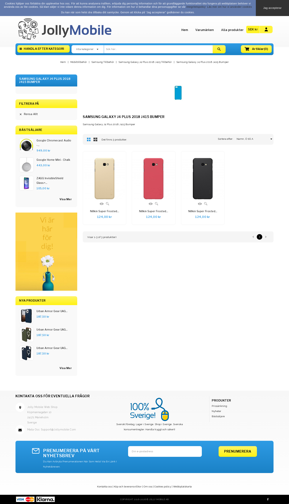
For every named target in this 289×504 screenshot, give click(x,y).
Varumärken (204, 30)
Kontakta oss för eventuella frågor (52, 396)
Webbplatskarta (182, 486)
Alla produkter (232, 30)
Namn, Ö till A (246, 139)
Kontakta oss (104, 486)
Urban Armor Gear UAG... (52, 311)
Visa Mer (66, 368)
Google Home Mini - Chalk (53, 159)
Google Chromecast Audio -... (53, 143)
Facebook (268, 499)
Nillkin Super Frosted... (104, 211)
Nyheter (216, 411)
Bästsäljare (218, 416)
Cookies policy (162, 486)
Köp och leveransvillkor (128, 486)
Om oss (148, 486)
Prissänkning (219, 406)
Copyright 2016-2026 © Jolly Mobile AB (144, 499)
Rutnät (89, 139)
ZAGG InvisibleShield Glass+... (49, 180)
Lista (95, 139)
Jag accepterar (272, 7)
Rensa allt (28, 114)
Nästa (266, 237)
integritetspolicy (196, 6)
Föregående (253, 237)
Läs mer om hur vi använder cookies (229, 6)
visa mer (66, 199)
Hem (184, 30)
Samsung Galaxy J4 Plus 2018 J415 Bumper (45, 80)
